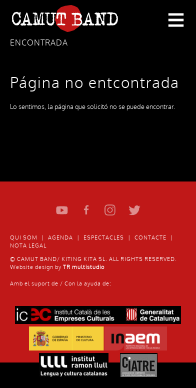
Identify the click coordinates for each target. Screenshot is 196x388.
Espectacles (104, 238)
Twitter (134, 210)
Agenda (60, 238)
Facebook (86, 210)
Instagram (110, 210)
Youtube (62, 210)
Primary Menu (176, 21)
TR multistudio (83, 267)
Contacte (150, 238)
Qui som (24, 238)
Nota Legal (28, 246)
